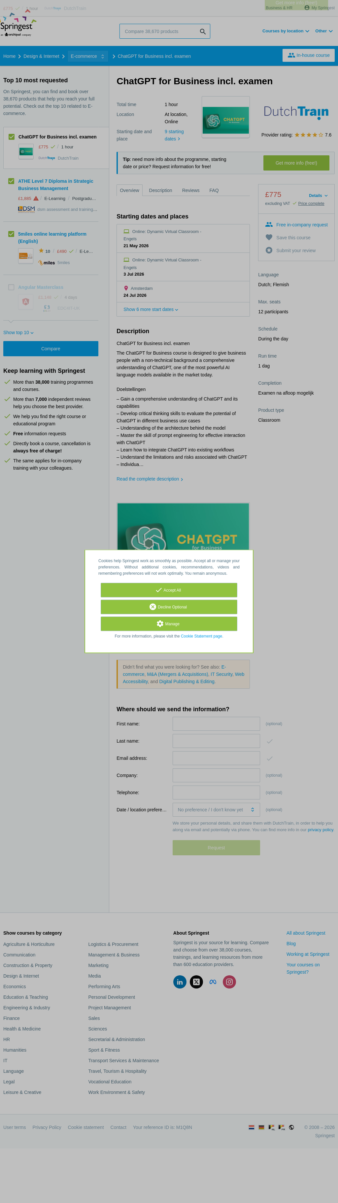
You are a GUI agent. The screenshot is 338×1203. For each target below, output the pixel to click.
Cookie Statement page (201, 636)
